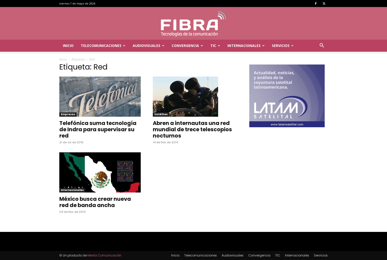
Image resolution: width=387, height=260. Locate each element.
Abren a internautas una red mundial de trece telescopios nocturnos (192, 129)
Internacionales (246, 45)
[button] (322, 46)
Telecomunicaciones (103, 45)
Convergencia (187, 45)
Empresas (68, 114)
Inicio (68, 45)
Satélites (161, 114)
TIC (215, 45)
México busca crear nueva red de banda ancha (95, 202)
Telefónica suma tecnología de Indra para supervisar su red (97, 129)
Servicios (283, 45)
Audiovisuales (148, 45)
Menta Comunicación (104, 255)
